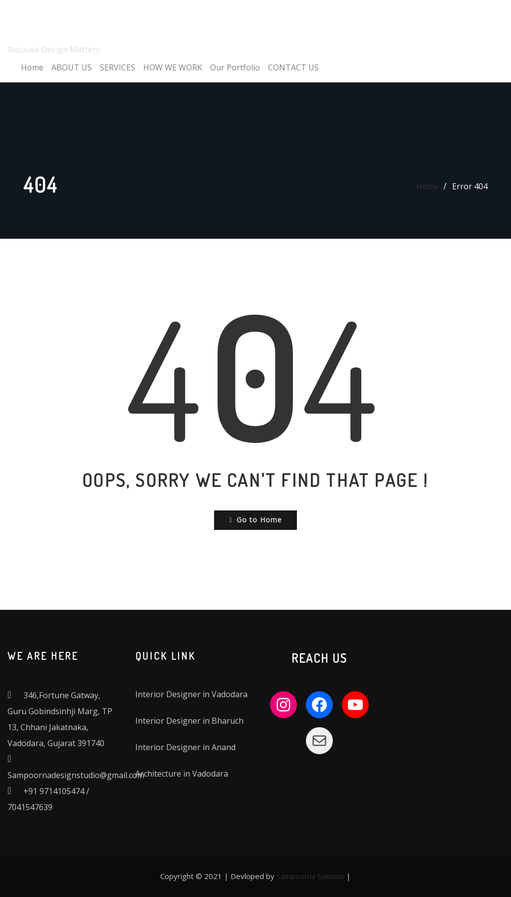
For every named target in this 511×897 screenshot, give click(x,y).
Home (32, 67)
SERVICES (117, 67)
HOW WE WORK (172, 67)
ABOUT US (71, 67)
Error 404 (470, 186)
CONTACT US (293, 67)
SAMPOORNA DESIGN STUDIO (143, 17)
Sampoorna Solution (310, 876)
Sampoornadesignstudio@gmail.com (75, 775)
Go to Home (255, 519)
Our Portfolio (235, 67)
